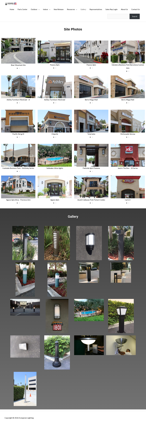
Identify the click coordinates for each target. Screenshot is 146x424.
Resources (71, 9)
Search (134, 16)
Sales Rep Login (111, 9)
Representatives (96, 9)
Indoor (45, 9)
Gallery (83, 9)
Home (12, 9)
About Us (124, 9)
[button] (3, 52)
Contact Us (135, 9)
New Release (59, 9)
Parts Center (22, 9)
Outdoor (34, 9)
